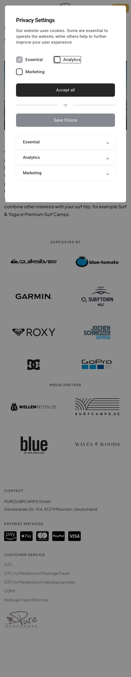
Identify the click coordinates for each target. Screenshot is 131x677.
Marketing (34, 71)
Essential (34, 59)
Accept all (65, 90)
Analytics (72, 59)
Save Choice (65, 120)
